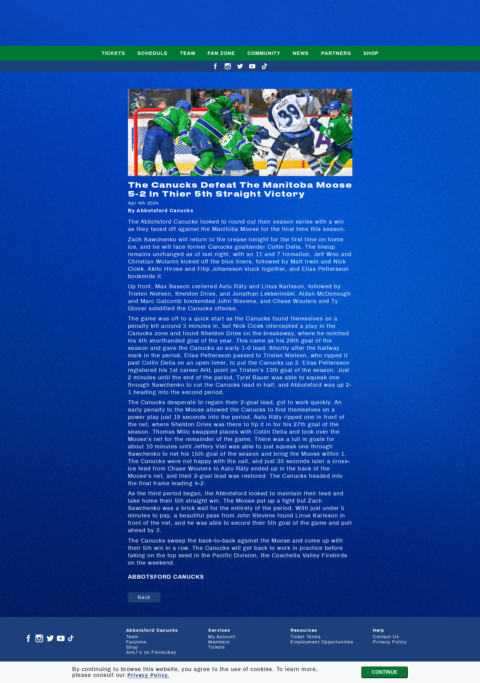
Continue (384, 672)
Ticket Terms (306, 636)
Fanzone (136, 641)
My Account (221, 636)
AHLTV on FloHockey (151, 652)
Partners (336, 53)
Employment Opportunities (322, 641)
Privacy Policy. (148, 675)
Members (219, 641)
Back (144, 597)
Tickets (113, 53)
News (301, 53)
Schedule (152, 53)
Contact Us (386, 636)
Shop (371, 53)
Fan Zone (221, 53)
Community (263, 53)
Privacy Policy (390, 641)
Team (187, 53)
